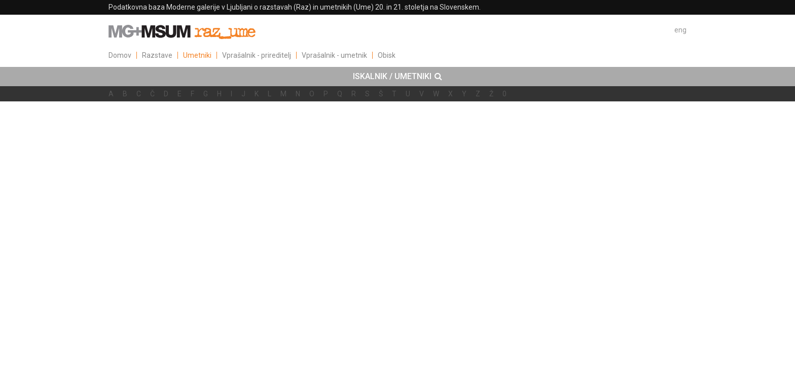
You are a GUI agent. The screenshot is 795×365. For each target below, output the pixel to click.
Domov (120, 55)
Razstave (157, 55)
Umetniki (197, 55)
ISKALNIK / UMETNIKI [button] (397, 76)
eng (680, 30)
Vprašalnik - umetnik (334, 55)
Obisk (386, 55)
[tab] (397, 76)
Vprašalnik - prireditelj (256, 55)
